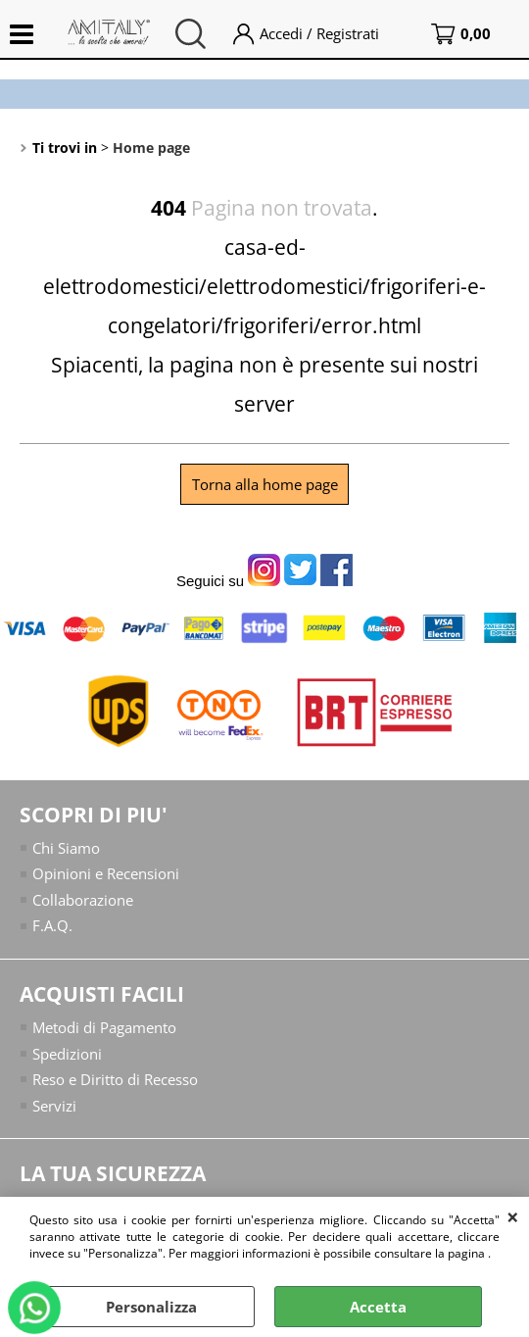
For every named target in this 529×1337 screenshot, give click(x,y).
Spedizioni (67, 1053)
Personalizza (151, 1306)
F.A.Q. (52, 925)
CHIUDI (512, 1216)
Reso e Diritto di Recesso (115, 1079)
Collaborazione (82, 900)
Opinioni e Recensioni (105, 873)
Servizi (54, 1104)
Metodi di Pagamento (104, 1027)
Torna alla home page (265, 484)
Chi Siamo (66, 848)
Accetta (378, 1306)
